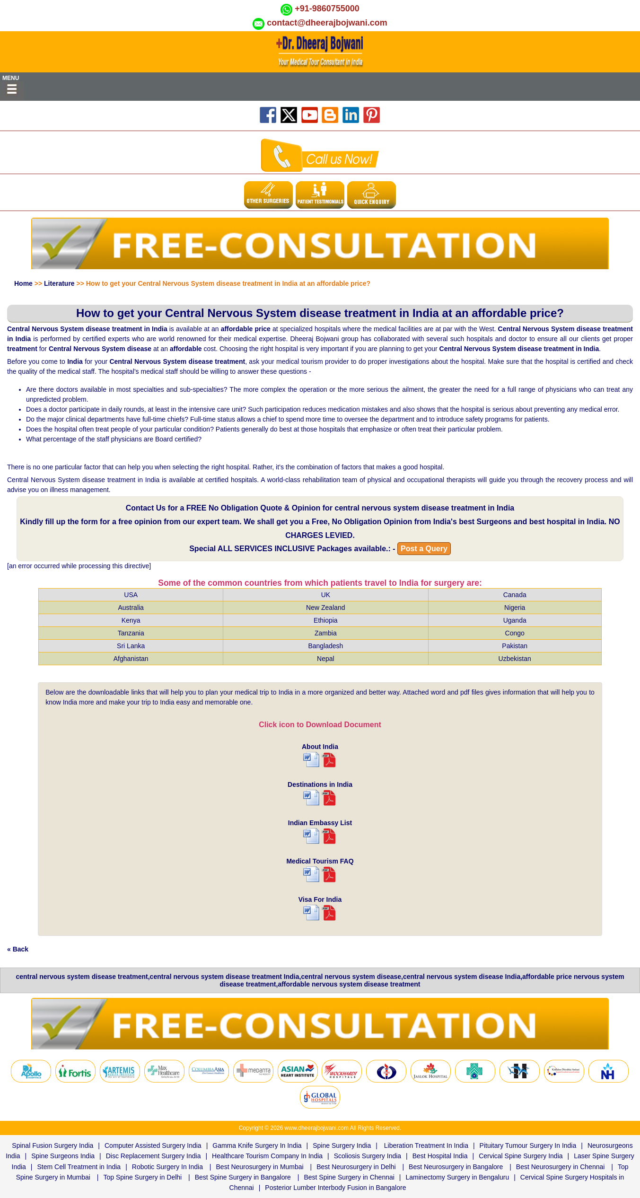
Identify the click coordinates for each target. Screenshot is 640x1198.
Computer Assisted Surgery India (153, 1145)
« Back (17, 949)
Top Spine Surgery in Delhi (142, 1177)
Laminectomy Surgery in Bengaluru (457, 1177)
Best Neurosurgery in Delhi (355, 1167)
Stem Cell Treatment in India (79, 1167)
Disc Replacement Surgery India (153, 1156)
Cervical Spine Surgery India (520, 1156)
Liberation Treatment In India (426, 1145)
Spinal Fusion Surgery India (52, 1145)
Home (23, 283)
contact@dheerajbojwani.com (327, 22)
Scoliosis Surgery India (367, 1156)
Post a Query (424, 549)
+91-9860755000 (327, 8)
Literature (59, 283)
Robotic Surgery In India (167, 1167)
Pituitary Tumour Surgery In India (528, 1145)
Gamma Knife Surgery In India (256, 1145)
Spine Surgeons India (63, 1156)
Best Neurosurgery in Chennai (560, 1167)
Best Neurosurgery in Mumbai (260, 1167)
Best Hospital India (440, 1156)
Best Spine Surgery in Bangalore (243, 1177)
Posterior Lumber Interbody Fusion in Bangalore (335, 1187)
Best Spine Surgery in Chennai (349, 1177)
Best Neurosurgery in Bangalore (456, 1167)
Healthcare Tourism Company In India (267, 1156)
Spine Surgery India (342, 1145)
